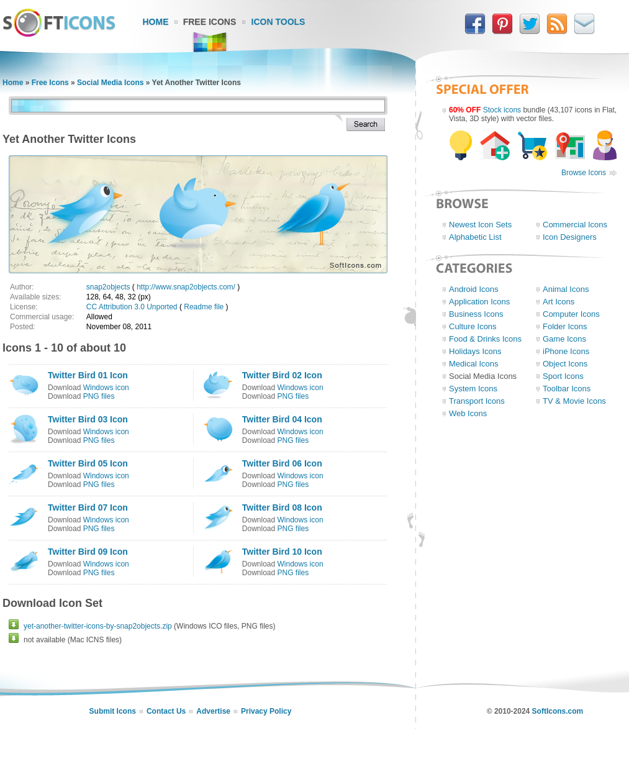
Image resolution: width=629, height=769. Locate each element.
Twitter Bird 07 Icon (88, 507)
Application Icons (479, 301)
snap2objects (108, 287)
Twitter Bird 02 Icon (282, 375)
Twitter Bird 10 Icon (282, 552)
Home (156, 22)
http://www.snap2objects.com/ (186, 287)
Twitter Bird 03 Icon (88, 419)
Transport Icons (477, 401)
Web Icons (468, 413)
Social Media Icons (110, 82)
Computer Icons (571, 314)
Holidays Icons (475, 351)
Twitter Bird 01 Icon (88, 375)
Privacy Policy (266, 711)
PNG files (99, 396)
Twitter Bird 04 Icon (282, 419)
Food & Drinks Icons (485, 339)
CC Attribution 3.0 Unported (132, 307)
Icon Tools (278, 22)
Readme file (204, 307)
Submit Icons (112, 711)
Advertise (213, 711)
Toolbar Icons (567, 388)
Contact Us (166, 711)
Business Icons (476, 314)
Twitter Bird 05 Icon (88, 463)
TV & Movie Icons (574, 401)
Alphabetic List (475, 237)
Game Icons (564, 339)
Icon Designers (570, 237)
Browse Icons (583, 172)
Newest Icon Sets (480, 224)
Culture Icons (473, 326)
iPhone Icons (566, 351)
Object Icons (565, 363)
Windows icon (106, 387)
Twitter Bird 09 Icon (88, 552)
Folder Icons (565, 326)
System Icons (473, 388)
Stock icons (502, 110)
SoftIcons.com (558, 711)
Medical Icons (473, 363)
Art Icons (558, 301)
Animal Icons (566, 289)
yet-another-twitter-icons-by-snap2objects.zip (98, 626)
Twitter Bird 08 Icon (282, 507)
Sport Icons (563, 376)
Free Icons (210, 22)
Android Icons (474, 289)
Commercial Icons (575, 224)
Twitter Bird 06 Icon (282, 463)
